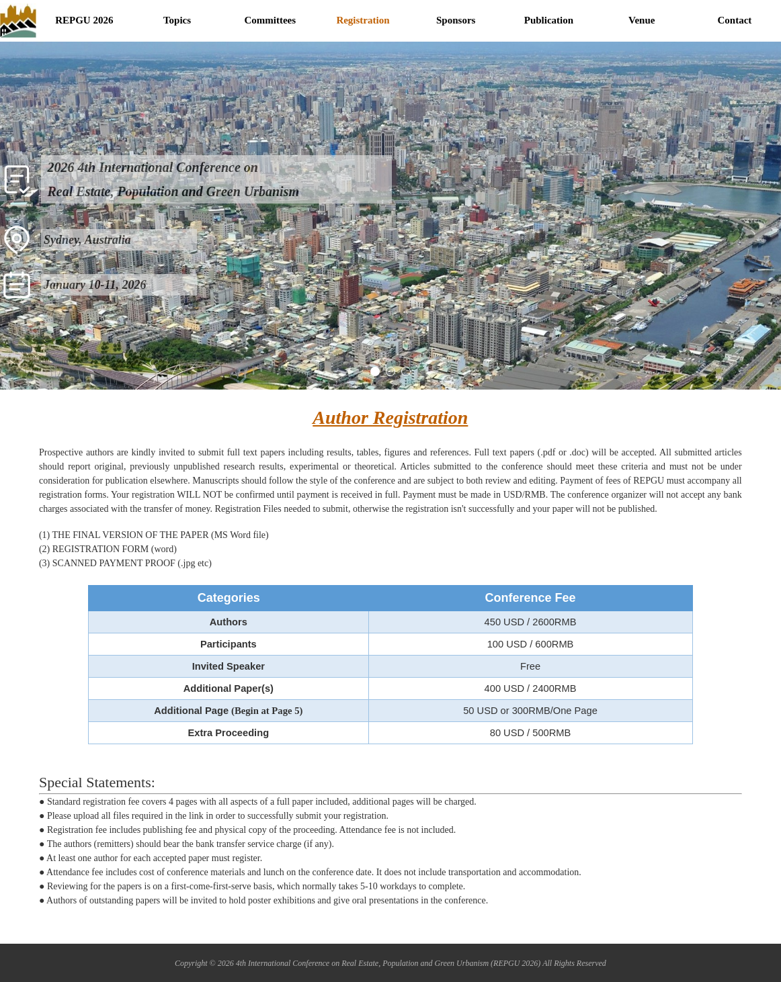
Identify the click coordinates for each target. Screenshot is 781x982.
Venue (641, 20)
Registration (362, 20)
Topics (177, 20)
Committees (270, 20)
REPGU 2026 (84, 20)
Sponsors (455, 20)
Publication (548, 20)
